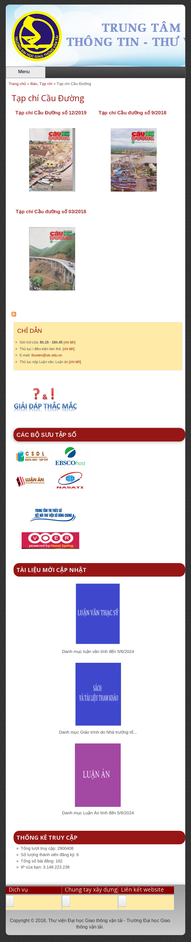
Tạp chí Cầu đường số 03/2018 (51, 211)
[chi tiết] (75, 362)
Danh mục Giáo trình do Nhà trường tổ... (98, 732)
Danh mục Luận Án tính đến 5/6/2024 (98, 812)
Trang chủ (17, 84)
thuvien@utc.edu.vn (46, 355)
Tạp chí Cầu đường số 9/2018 (132, 113)
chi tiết (70, 342)
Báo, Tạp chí (41, 84)
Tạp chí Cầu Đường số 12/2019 (51, 113)
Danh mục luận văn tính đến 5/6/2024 (98, 651)
